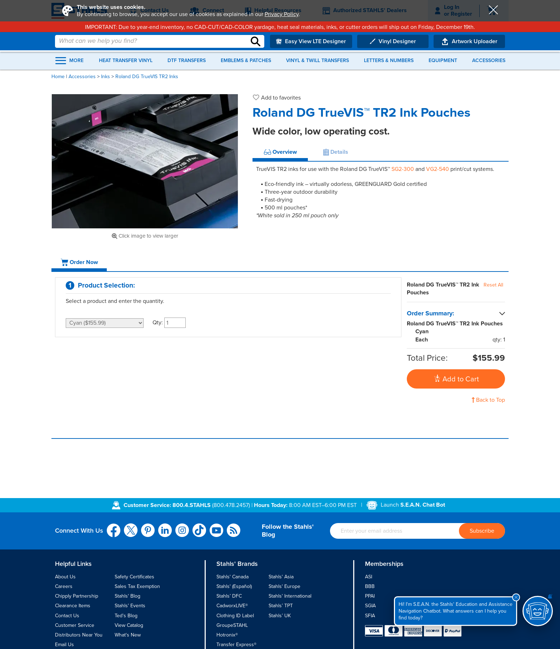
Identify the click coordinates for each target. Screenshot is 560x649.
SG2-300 (402, 169)
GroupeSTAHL (232, 625)
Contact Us (67, 616)
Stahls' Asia (281, 577)
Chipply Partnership (76, 596)
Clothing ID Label (235, 616)
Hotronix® (227, 635)
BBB (370, 586)
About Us (65, 577)
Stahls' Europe (284, 586)
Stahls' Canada (232, 577)
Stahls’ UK (280, 616)
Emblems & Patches (246, 61)
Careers (63, 586)
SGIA (370, 606)
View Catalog (129, 625)
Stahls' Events (130, 606)
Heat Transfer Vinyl (125, 61)
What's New (128, 635)
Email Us (64, 645)
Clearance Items (72, 606)
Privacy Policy (282, 14)
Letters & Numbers (389, 61)
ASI (368, 577)
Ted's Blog (126, 616)
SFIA (370, 616)
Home (58, 76)
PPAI (370, 596)
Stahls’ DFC (229, 596)
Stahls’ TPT (281, 606)
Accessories (488, 61)
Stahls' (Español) (234, 586)
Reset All (493, 285)
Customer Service (74, 625)
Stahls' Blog (127, 596)
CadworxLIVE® (232, 606)
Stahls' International (290, 596)
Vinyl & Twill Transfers (317, 61)
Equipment (443, 61)
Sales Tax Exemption (137, 586)
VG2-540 (437, 169)
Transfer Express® (236, 645)
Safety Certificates (134, 577)
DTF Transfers (187, 61)
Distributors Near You (78, 635)
